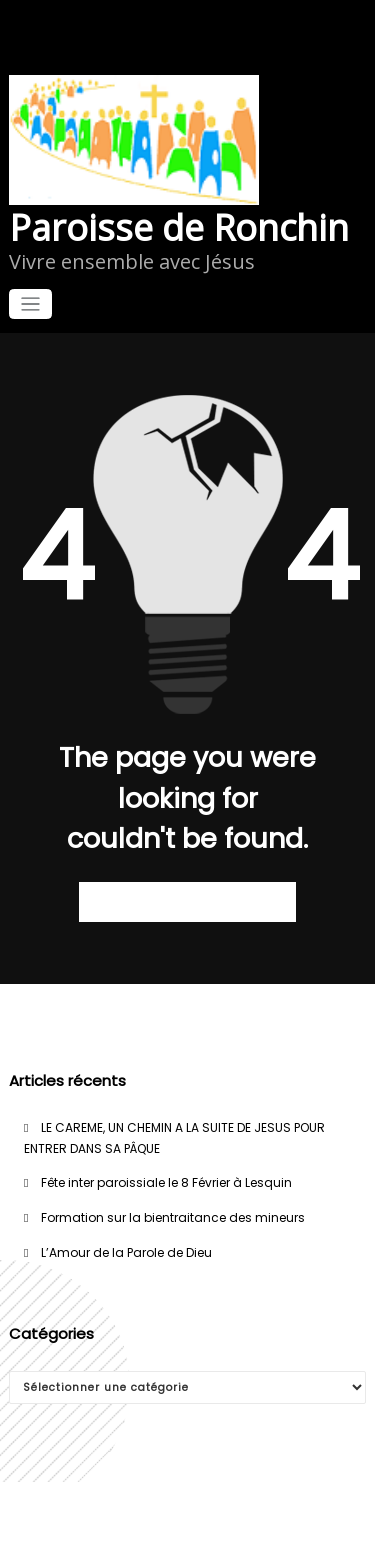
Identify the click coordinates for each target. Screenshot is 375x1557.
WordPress (188, 1509)
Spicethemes (188, 1529)
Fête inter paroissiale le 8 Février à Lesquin (166, 1182)
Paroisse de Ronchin (179, 227)
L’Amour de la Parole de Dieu (126, 1252)
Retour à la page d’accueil (187, 901)
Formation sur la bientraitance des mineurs (173, 1217)
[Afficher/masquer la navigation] (30, 304)
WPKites (301, 1509)
